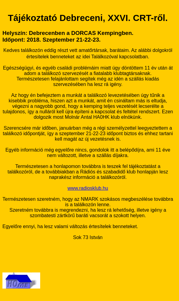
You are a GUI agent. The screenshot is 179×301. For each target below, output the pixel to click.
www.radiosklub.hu (88, 188)
